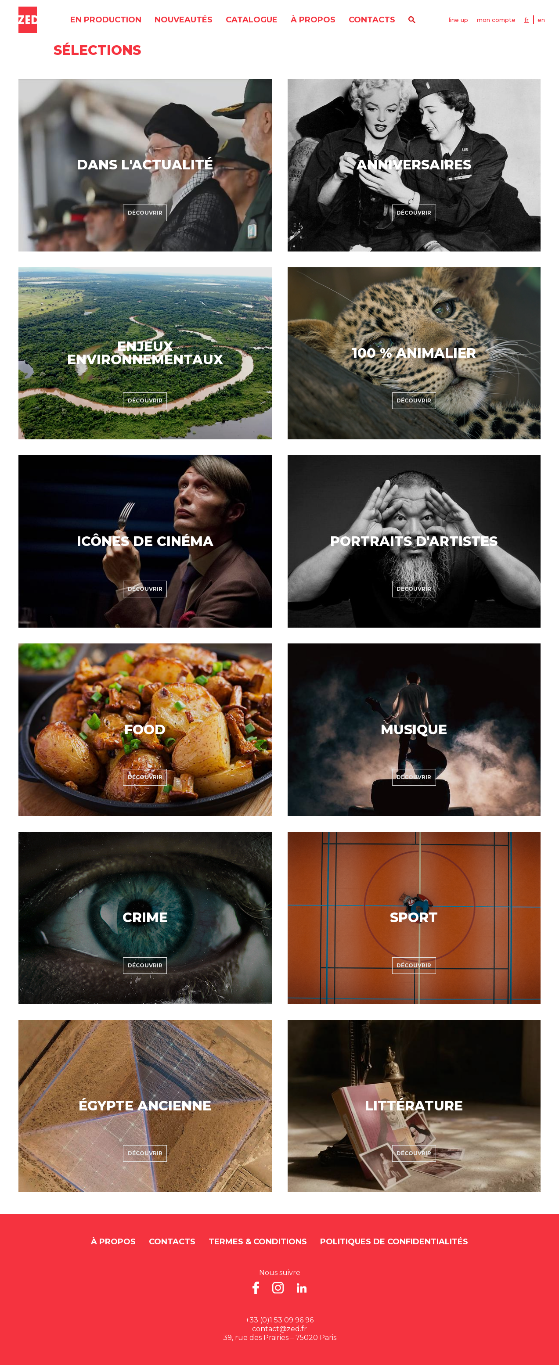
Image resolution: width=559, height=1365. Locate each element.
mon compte (496, 19)
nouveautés (184, 20)
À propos (313, 20)
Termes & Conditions (258, 1241)
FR (526, 19)
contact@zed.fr (279, 1329)
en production (105, 20)
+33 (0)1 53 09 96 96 (279, 1320)
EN (541, 19)
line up (458, 19)
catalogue (252, 20)
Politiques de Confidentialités (394, 1241)
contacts (372, 20)
